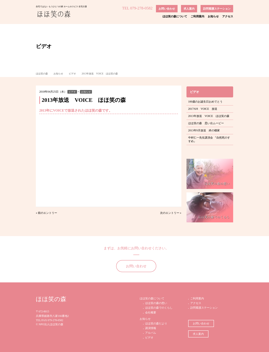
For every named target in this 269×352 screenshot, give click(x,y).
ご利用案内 (197, 16)
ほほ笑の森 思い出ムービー (206, 123)
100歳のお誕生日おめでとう (205, 101)
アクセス (227, 16)
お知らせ (213, 16)
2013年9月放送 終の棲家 (204, 130)
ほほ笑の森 (42, 73)
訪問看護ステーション (217, 8)
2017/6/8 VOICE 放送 (202, 108)
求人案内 (189, 8)
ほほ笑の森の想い (155, 303)
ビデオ (72, 73)
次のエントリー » (170, 212)
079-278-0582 (55, 320)
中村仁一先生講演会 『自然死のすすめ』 (207, 139)
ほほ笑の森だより (155, 323)
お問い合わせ (167, 8)
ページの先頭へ (262, 345)
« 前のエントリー (46, 212)
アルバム (150, 332)
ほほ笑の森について (174, 16)
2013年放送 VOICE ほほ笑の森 (100, 73)
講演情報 (150, 328)
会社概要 (150, 312)
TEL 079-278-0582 (137, 8)
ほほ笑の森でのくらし (158, 307)
